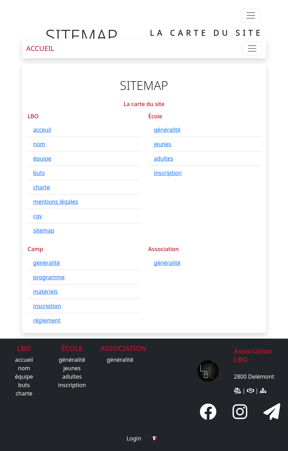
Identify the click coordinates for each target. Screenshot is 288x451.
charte (41, 187)
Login (133, 438)
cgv (37, 216)
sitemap (43, 230)
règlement (47, 320)
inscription (168, 173)
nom (39, 144)
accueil (24, 360)
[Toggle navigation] (251, 15)
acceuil (42, 129)
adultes (163, 158)
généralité (167, 129)
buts (39, 173)
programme (49, 277)
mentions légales (55, 201)
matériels (45, 291)
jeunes (163, 144)
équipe (42, 158)
